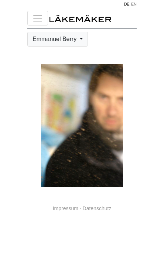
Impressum (65, 208)
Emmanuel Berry (55, 39)
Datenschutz (97, 208)
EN (134, 4)
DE (126, 4)
